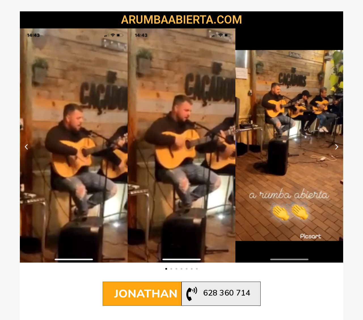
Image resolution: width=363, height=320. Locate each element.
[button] (166, 269)
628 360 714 (226, 293)
